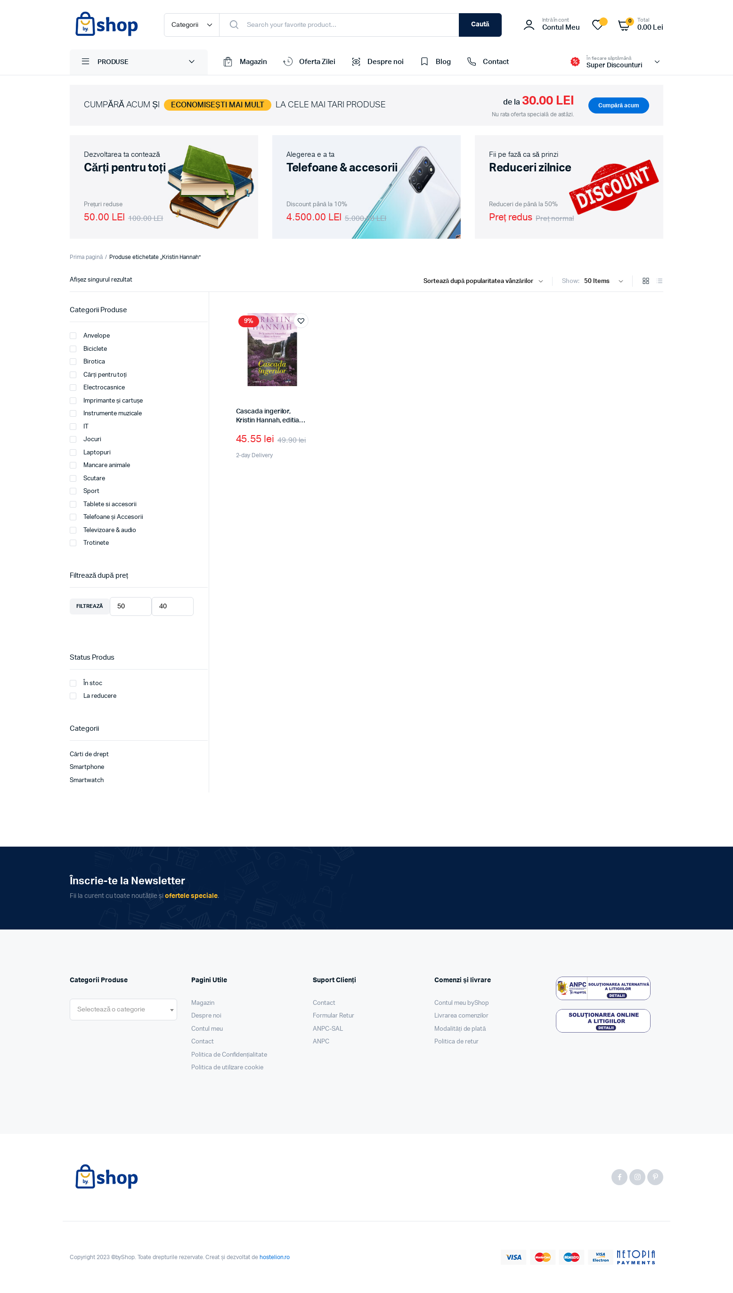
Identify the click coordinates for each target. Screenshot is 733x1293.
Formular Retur (333, 1016)
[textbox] (111, 1009)
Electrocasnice (97, 387)
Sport (84, 491)
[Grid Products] (646, 282)
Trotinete (89, 543)
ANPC (321, 1042)
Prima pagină (86, 257)
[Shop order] (485, 281)
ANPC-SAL (328, 1029)
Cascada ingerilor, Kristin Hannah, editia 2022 (267, 420)
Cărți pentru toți (98, 375)
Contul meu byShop (461, 1003)
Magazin (244, 62)
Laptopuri (90, 452)
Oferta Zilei (308, 62)
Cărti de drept (89, 755)
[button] (301, 320)
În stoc (86, 683)
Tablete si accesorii (103, 504)
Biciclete (88, 349)
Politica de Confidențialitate (229, 1055)
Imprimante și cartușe (106, 400)
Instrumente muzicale (106, 413)
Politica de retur (456, 1042)
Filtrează (89, 606)
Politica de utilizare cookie (227, 1068)
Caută (480, 24)
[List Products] (659, 282)
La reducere (93, 696)
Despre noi (377, 62)
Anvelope (90, 335)
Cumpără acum (618, 105)
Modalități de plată (460, 1029)
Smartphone (87, 767)
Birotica (87, 361)
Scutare (87, 478)
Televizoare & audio (103, 530)
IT (79, 426)
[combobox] (123, 1009)
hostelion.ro (275, 1257)
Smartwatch (87, 780)
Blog (434, 62)
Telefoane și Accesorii (106, 517)
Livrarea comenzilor (461, 1016)
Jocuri (85, 439)
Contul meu (207, 1029)
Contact (487, 62)
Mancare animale (100, 465)
